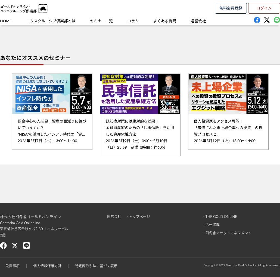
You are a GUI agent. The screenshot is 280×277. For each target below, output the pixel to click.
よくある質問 (164, 21)
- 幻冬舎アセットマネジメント (227, 233)
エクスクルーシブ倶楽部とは (51, 21)
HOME (6, 21)
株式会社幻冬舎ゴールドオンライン (30, 216)
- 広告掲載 (211, 225)
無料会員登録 (230, 8)
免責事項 (12, 266)
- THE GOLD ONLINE (220, 216)
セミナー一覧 (101, 21)
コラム (133, 21)
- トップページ (138, 216)
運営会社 (198, 21)
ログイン (264, 8)
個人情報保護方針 (47, 266)
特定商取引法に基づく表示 (96, 266)
